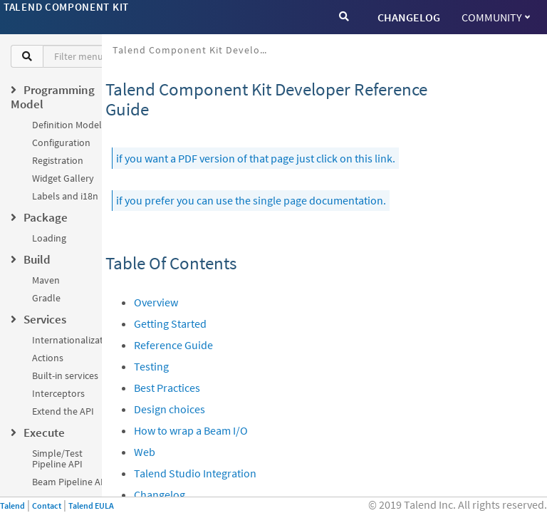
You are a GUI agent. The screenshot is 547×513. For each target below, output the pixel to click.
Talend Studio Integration (195, 473)
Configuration (61, 142)
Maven (46, 280)
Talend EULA (91, 505)
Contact (46, 505)
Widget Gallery (63, 178)
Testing (151, 366)
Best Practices (167, 387)
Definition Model (67, 124)
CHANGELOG (408, 17)
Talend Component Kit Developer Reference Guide (196, 49)
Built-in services (65, 375)
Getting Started (170, 323)
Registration (57, 160)
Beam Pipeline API (70, 481)
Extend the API (63, 411)
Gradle (46, 297)
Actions (47, 357)
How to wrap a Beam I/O (191, 430)
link (383, 158)
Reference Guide (173, 345)
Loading (49, 238)
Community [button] (496, 17)
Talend (12, 505)
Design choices (169, 409)
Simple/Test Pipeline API (57, 458)
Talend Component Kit (66, 7)
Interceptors (58, 393)
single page (280, 200)
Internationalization (74, 339)
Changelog (159, 494)
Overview (156, 302)
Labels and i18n (65, 196)
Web (144, 452)
